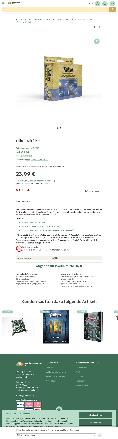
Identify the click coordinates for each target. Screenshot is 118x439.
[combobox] (56, 435)
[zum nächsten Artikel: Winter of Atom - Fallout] (99, 27)
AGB (78, 372)
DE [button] (89, 4)
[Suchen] (55, 9)
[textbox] (56, 435)
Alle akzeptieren (95, 415)
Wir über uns (51, 367)
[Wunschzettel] (105, 3)
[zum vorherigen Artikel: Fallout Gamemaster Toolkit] (94, 27)
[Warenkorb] (112, 3)
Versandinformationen (56, 376)
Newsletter (51, 381)
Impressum (81, 381)
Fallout (29, 156)
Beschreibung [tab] (23, 201)
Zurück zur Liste (24, 19)
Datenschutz (81, 367)
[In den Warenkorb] (18, 35)
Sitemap (79, 376)
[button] (97, 3)
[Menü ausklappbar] (3, 1)
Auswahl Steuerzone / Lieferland (32, 183)
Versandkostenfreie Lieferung (42, 181)
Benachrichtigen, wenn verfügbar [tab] (52, 201)
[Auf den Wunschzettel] (97, 41)
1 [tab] (57, 128)
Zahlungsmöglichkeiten (56, 372)
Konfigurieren (95, 422)
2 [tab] (60, 128)
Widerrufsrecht (82, 385)
